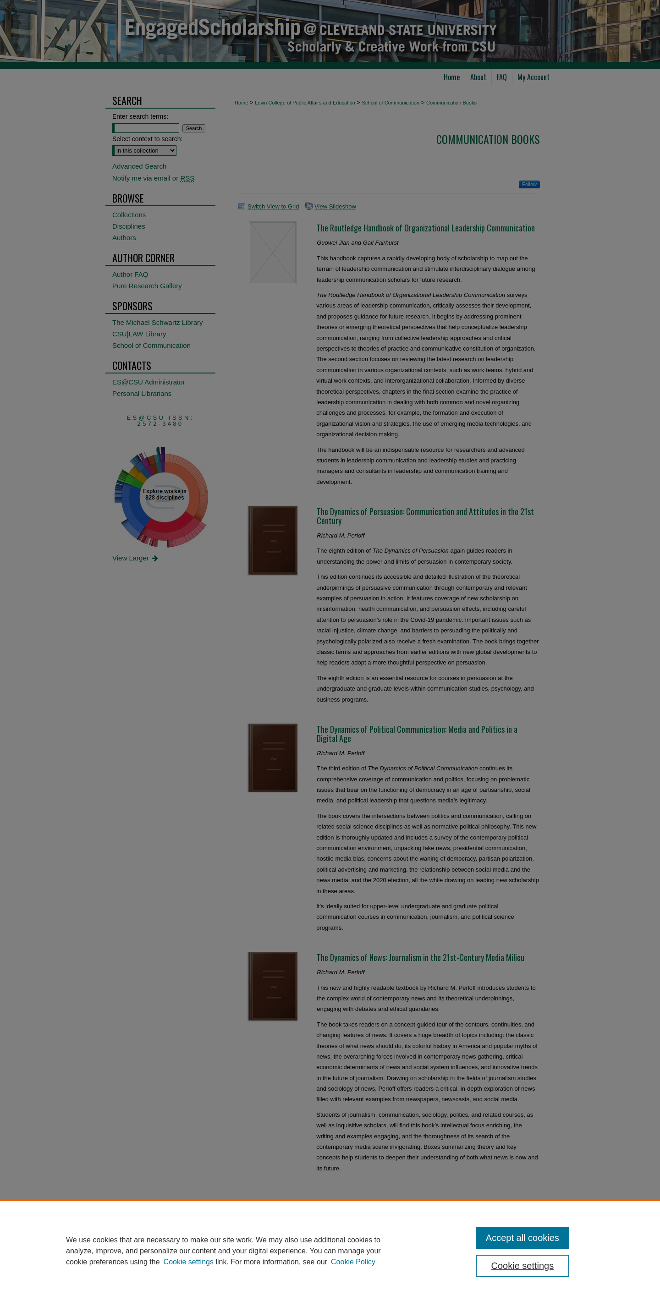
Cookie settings (189, 1262)
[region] (330, 1250)
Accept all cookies (522, 1238)
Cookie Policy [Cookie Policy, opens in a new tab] (353, 1262)
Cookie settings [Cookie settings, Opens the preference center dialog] (522, 1266)
